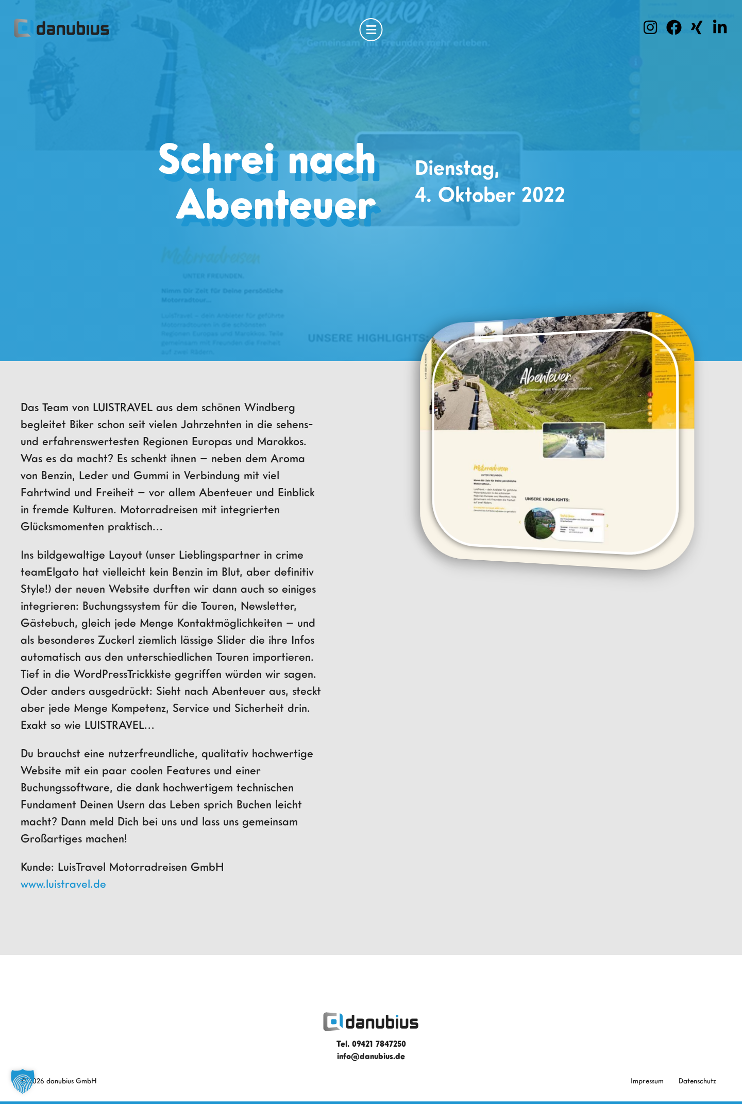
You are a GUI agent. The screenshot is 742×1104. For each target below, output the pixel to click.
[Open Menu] (371, 29)
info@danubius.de (371, 1056)
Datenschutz (697, 1080)
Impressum (647, 1080)
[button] (22, 1081)
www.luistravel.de (63, 883)
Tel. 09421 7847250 (371, 1043)
